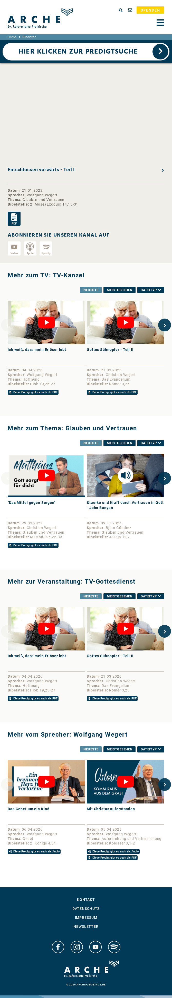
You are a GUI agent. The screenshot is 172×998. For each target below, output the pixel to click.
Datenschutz (86, 909)
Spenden (150, 10)
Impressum (86, 917)
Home (12, 37)
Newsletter (86, 926)
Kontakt (86, 900)
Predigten (29, 37)
